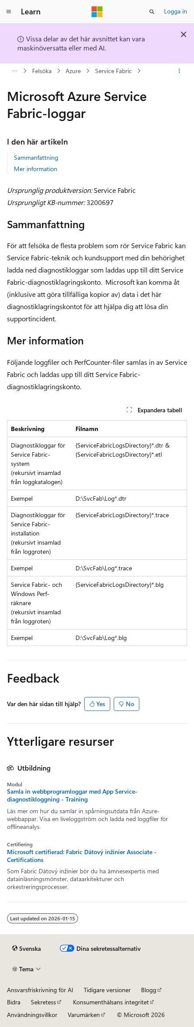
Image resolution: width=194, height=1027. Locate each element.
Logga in (175, 11)
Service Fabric (113, 71)
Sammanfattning (36, 157)
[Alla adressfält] (14, 71)
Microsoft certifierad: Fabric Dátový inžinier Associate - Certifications (82, 856)
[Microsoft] (97, 11)
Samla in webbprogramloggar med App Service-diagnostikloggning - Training (72, 795)
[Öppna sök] (152, 12)
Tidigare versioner (107, 990)
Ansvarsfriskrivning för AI (40, 990)
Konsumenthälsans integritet (111, 1002)
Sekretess (43, 1002)
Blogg (148, 990)
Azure (73, 71)
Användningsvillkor (32, 1014)
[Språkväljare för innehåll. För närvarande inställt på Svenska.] (26, 949)
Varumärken (84, 1014)
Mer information (35, 169)
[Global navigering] (8, 12)
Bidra (13, 1002)
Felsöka (42, 71)
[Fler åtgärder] (179, 71)
